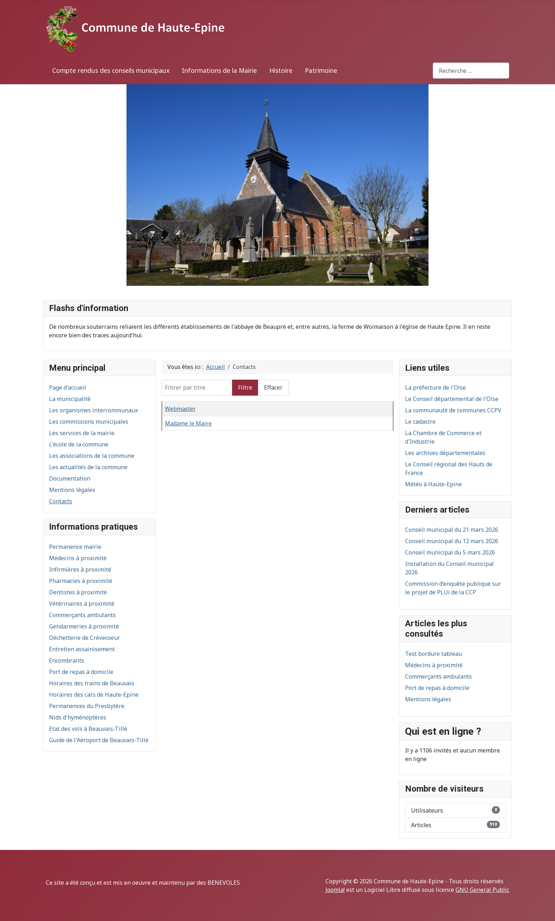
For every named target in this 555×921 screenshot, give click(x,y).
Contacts (60, 501)
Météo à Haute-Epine (433, 484)
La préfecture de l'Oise (435, 387)
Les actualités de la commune (88, 467)
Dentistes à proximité (78, 592)
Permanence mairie (75, 547)
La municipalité (70, 399)
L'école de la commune (78, 444)
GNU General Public (482, 890)
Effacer (273, 387)
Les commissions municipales (88, 421)
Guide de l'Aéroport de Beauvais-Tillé (99, 740)
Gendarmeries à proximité (84, 626)
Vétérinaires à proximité (81, 603)
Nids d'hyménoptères (77, 717)
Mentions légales (72, 490)
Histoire (280, 70)
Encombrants (66, 660)
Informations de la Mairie (219, 70)
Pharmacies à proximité (80, 581)
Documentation (69, 478)
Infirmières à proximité (80, 569)
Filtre (245, 387)
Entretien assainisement (82, 649)
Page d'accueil (67, 387)
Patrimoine (321, 70)
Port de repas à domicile (81, 672)
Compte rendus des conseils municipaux (110, 70)
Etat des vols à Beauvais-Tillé (88, 729)
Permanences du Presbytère (86, 706)
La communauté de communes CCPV (453, 410)
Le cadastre (420, 421)
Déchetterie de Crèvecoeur (84, 638)
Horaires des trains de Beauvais (91, 683)
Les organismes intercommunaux (93, 410)
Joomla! (335, 890)
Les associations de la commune (91, 456)
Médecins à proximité (78, 558)
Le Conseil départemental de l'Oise (452, 399)
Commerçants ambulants (82, 615)
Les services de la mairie (81, 433)
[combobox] (471, 71)
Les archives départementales (445, 453)
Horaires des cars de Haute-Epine (94, 694)
